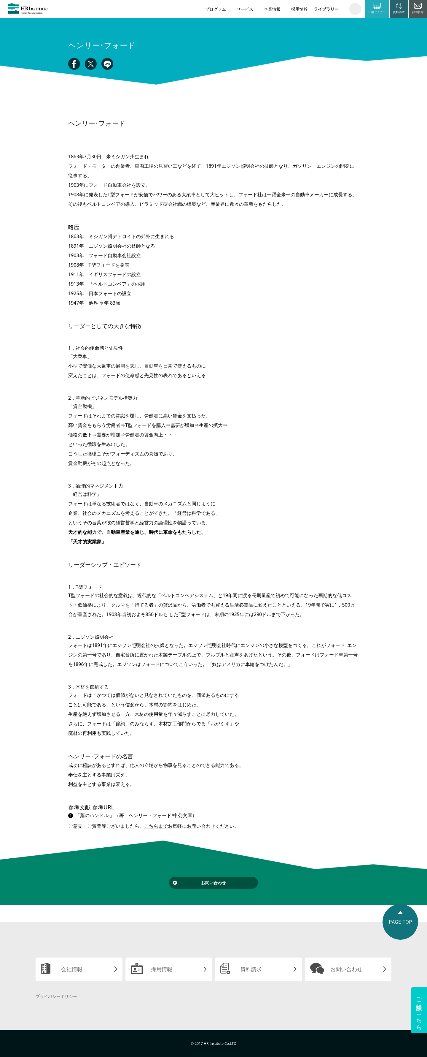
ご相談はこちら (419, 1010)
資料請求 (251, 969)
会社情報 (71, 969)
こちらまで (156, 826)
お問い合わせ (213, 882)
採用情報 (299, 9)
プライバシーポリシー (56, 996)
